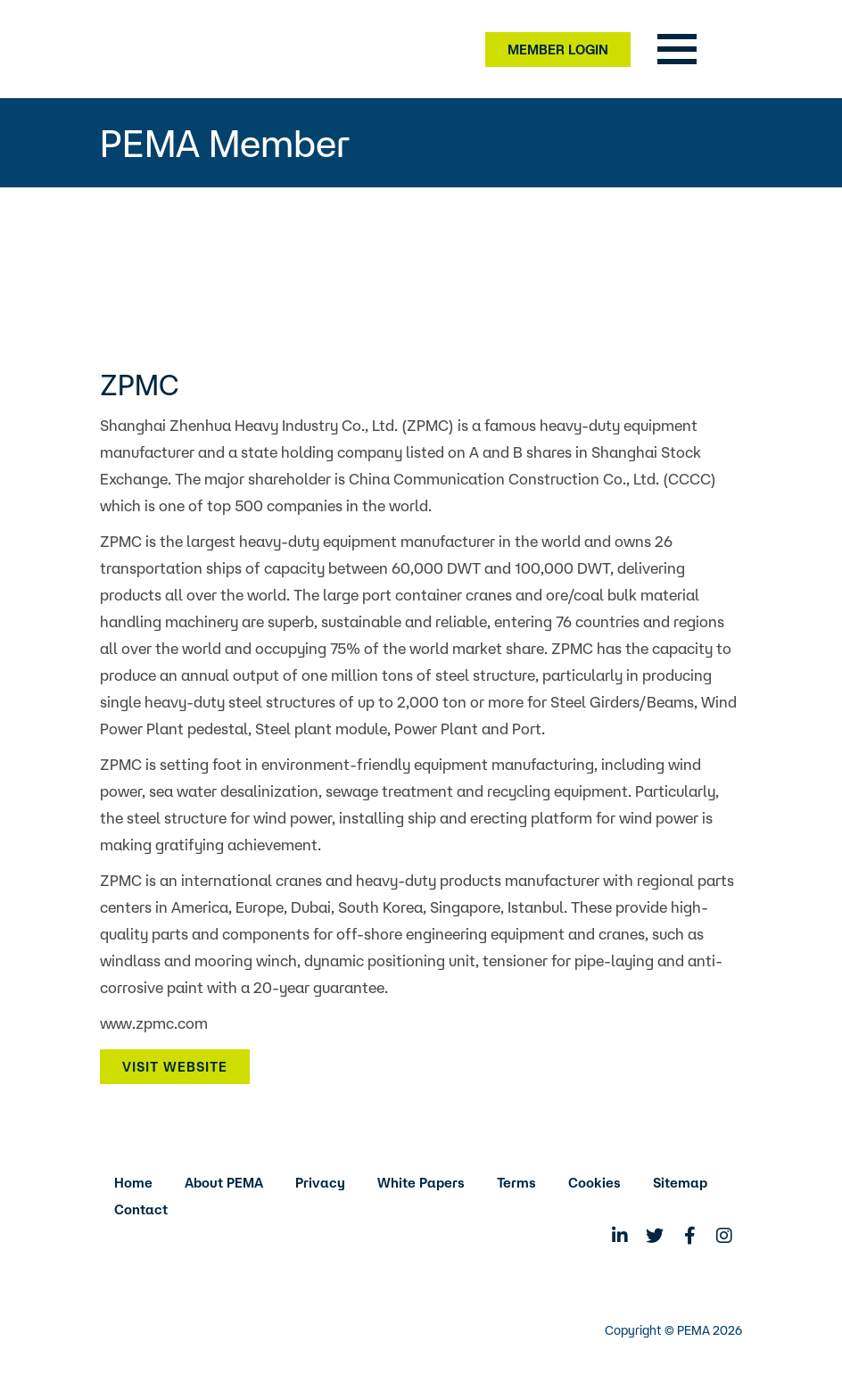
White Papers (421, 1182)
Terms (516, 1182)
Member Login (558, 49)
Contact (141, 1209)
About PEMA (224, 1182)
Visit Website (174, 1066)
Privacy (320, 1182)
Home (133, 1182)
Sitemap (680, 1182)
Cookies (594, 1182)
